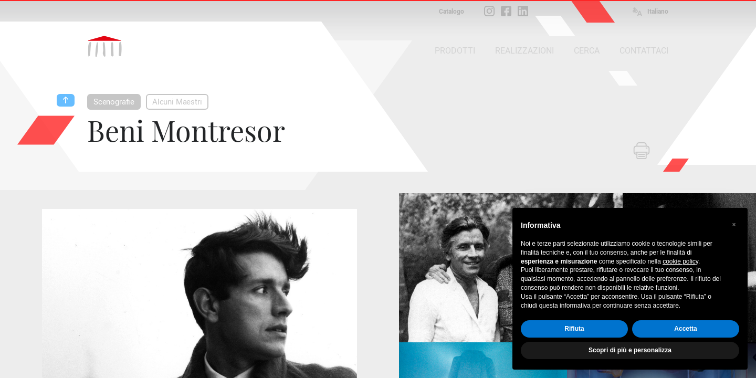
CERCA (587, 51)
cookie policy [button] (680, 261)
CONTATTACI (644, 51)
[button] (734, 224)
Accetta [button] (685, 328)
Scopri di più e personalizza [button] (630, 350)
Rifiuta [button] (574, 328)
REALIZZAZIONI (524, 51)
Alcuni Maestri (177, 102)
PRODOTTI (455, 51)
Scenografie (113, 102)
